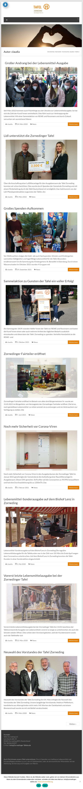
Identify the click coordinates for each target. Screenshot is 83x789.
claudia (10, 124)
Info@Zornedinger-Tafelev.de (20, 745)
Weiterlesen (73, 124)
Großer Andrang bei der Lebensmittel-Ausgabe (36, 63)
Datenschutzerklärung (45, 782)
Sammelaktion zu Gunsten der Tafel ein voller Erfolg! (39, 281)
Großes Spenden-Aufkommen (24, 208)
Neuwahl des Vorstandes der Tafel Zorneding (34, 652)
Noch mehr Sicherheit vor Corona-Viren (30, 426)
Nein (45, 785)
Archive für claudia (68, 52)
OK (38, 785)
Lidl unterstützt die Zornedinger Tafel (29, 136)
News (34, 124)
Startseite (58, 52)
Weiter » (72, 724)
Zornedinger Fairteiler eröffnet (25, 354)
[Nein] (80, 781)
